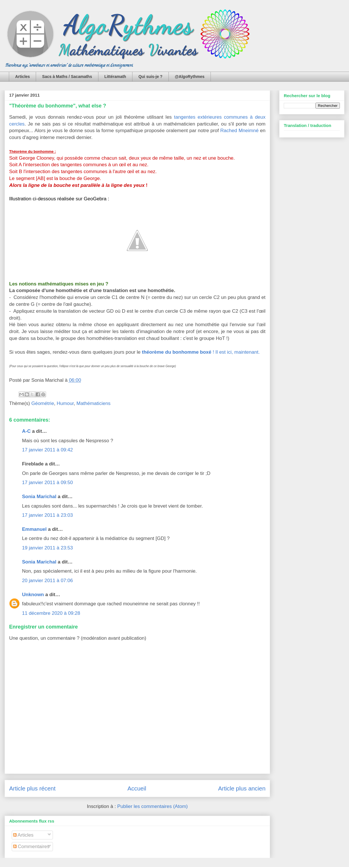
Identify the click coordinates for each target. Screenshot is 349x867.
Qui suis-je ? (150, 76)
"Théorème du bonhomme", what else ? (57, 106)
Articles (22, 76)
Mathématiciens (93, 403)
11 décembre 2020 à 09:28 (51, 613)
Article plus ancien (241, 788)
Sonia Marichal (39, 496)
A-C (26, 431)
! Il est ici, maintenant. (201, 352)
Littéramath (115, 76)
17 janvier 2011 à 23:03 (47, 515)
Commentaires (31, 846)
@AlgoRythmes (190, 76)
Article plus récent (32, 788)
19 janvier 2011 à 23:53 (47, 548)
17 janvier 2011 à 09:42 (47, 450)
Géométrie (42, 403)
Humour (65, 403)
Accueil (136, 788)
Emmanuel (34, 529)
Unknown (33, 594)
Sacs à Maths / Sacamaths (67, 76)
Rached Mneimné (239, 130)
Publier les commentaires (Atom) (152, 806)
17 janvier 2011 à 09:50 (47, 482)
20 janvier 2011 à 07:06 (47, 580)
